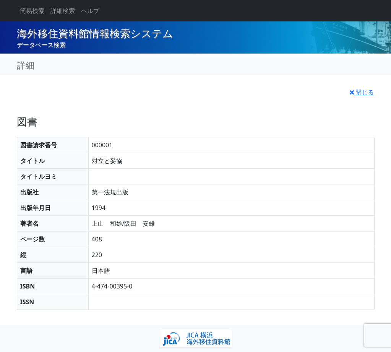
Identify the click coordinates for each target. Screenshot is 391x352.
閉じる (362, 92)
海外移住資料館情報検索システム (95, 33)
